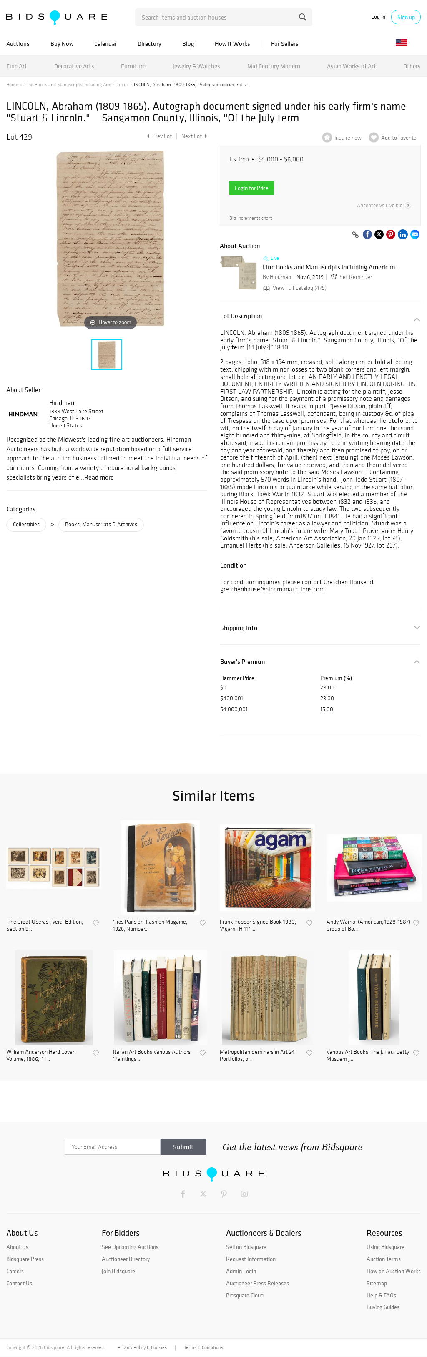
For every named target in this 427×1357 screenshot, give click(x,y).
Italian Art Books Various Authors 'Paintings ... (152, 1056)
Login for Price (252, 188)
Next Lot (194, 136)
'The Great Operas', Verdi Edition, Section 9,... (44, 925)
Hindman (62, 402)
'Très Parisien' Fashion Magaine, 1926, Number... (150, 925)
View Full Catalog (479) (294, 288)
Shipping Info (238, 628)
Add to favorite (399, 137)
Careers (15, 1271)
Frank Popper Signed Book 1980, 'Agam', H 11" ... (258, 925)
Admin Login (241, 1271)
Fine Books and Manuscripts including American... (331, 267)
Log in (378, 17)
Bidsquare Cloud (245, 1295)
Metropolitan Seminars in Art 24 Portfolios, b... (257, 1056)
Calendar (105, 44)
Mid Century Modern (273, 66)
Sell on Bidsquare (246, 1247)
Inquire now (348, 137)
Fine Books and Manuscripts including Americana (75, 85)
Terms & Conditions (203, 1347)
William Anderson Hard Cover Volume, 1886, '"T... (40, 1056)
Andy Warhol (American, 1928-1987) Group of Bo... (368, 925)
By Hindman (277, 277)
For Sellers (285, 44)
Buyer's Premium (243, 662)
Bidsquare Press (25, 1259)
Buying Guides (383, 1307)
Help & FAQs (381, 1295)
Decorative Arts (74, 66)
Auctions (18, 44)
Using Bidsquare (385, 1247)
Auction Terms (384, 1259)
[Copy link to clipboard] (355, 235)
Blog (188, 44)
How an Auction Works (394, 1271)
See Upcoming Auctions (130, 1247)
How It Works (232, 44)
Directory (149, 44)
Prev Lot (158, 136)
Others (412, 66)
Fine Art (16, 66)
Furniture (133, 66)
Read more (99, 477)
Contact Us (19, 1283)
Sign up (406, 17)
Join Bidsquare (118, 1271)
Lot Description (241, 316)
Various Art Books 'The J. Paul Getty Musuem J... (368, 1056)
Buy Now (61, 44)
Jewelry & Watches (196, 66)
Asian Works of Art (351, 66)
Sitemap (377, 1283)
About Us (17, 1247)
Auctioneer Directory (126, 1259)
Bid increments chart (250, 218)
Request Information (251, 1259)
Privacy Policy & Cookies (142, 1347)
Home (12, 85)
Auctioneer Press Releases (257, 1283)
